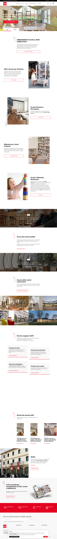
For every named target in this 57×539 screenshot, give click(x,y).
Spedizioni (30, 527)
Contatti (17, 529)
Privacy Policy (21, 521)
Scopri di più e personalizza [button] (14, 536)
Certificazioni (17, 526)
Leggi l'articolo (19, 443)
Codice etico (43, 528)
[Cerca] (47, 4)
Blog (16, 527)
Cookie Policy (43, 527)
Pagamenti (30, 529)
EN (53, 0)
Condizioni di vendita (32, 526)
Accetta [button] (45, 536)
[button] (28, 51)
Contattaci (47, 0)
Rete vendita (17, 528)
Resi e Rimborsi (31, 528)
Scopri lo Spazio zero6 (11, 21)
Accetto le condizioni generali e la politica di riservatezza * (14, 521)
